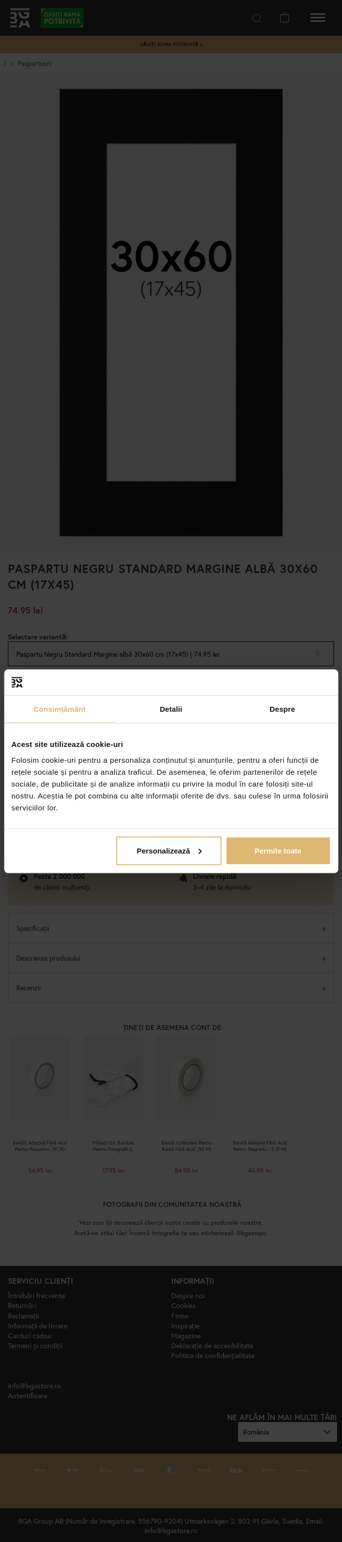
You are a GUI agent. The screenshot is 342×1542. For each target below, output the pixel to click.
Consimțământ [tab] (60, 709)
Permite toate (277, 850)
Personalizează (169, 850)
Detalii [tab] (171, 709)
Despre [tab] (282, 709)
